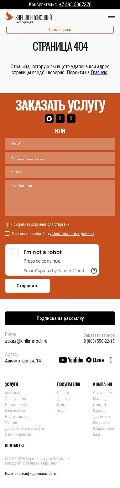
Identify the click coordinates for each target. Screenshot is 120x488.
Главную (99, 72)
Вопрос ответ (103, 428)
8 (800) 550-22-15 (99, 341)
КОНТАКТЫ (14, 445)
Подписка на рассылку (60, 318)
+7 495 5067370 (75, 5)
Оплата (63, 393)
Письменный (15, 410)
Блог (96, 434)
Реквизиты (101, 422)
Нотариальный (17, 405)
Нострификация (17, 416)
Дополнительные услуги (24, 428)
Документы (102, 416)
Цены (61, 405)
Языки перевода (18, 434)
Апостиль (12, 393)
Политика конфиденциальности (30, 473)
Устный (11, 422)
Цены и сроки (60, 30)
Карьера (99, 410)
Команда (100, 399)
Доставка (64, 399)
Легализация (15, 399)
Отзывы (99, 405)
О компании (102, 393)
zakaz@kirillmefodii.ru (26, 341)
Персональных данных (73, 233)
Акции (61, 410)
